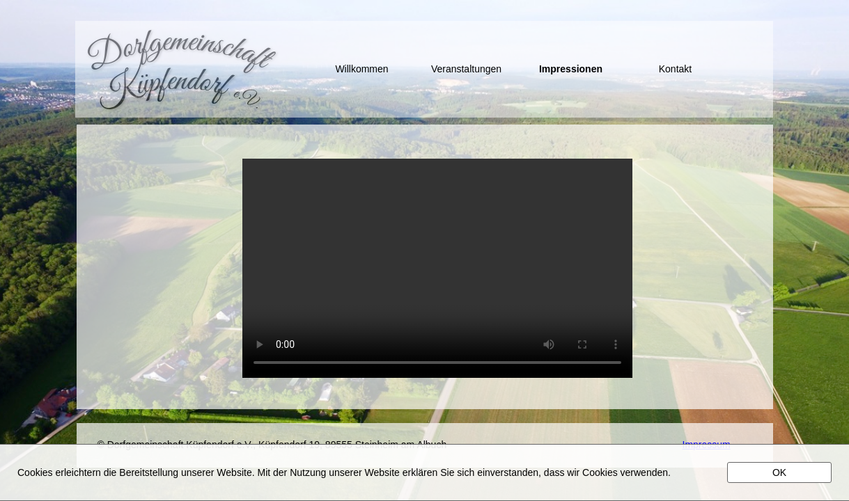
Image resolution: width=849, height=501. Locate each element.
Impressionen (570, 69)
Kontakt (675, 69)
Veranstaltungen (466, 69)
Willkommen (361, 69)
